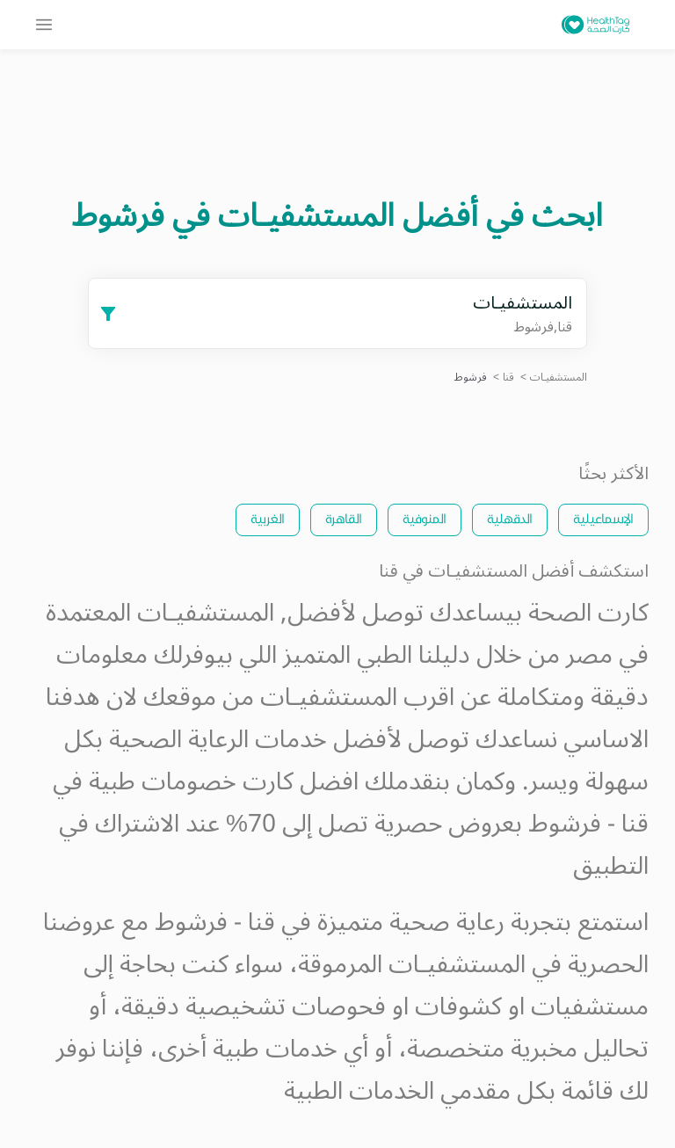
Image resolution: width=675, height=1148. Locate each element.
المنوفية (424, 518)
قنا (508, 378)
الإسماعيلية (603, 518)
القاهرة (343, 518)
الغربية (267, 518)
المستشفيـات (558, 378)
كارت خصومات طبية (191, 782)
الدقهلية (510, 518)
